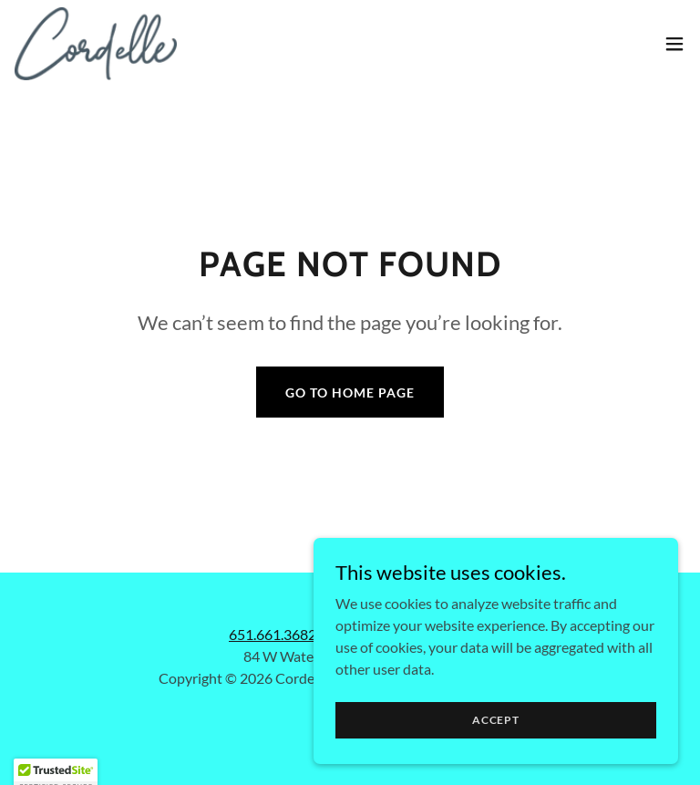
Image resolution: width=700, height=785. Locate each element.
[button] (674, 44)
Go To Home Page (350, 392)
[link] (96, 43)
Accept (496, 720)
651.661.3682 (272, 634)
